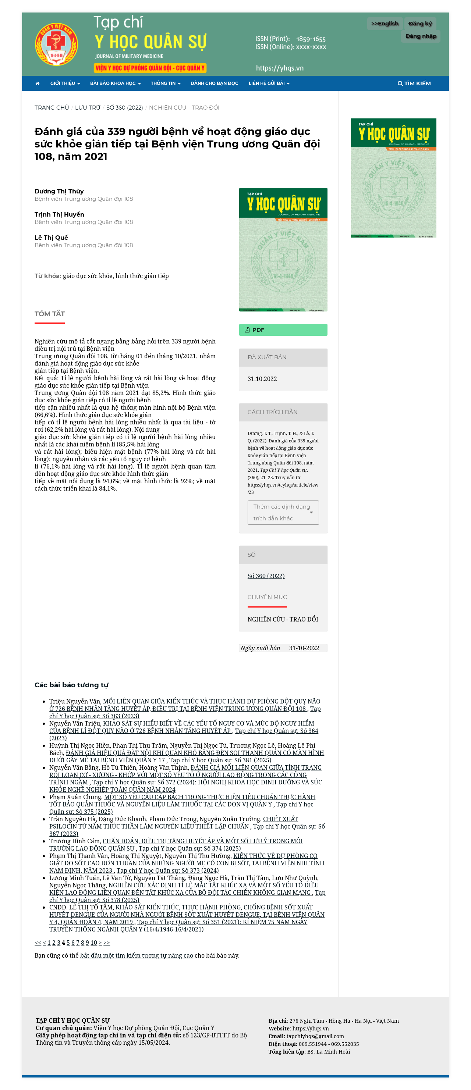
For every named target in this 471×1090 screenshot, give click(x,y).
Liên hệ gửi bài (267, 83)
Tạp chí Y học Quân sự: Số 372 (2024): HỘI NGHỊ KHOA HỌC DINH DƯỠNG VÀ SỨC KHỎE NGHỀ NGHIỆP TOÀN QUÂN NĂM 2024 (185, 786)
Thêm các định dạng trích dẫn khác (282, 512)
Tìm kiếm (414, 83)
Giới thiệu (63, 83)
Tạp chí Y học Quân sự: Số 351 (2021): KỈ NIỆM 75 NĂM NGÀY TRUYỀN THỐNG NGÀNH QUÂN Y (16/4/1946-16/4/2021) (178, 925)
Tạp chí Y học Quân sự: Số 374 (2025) (190, 848)
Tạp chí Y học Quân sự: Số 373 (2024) (168, 870)
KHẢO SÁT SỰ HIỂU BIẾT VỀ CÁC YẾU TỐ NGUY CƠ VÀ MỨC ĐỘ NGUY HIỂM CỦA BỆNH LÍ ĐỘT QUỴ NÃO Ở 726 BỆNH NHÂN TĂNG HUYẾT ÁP (181, 727)
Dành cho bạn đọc (214, 83)
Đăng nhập (421, 36)
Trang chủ (52, 107)
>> (106, 942)
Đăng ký (420, 23)
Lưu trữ (87, 107)
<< (38, 942)
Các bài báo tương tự (72, 685)
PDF (258, 330)
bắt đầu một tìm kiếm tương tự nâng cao (136, 955)
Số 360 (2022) (124, 107)
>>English (385, 23)
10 (94, 942)
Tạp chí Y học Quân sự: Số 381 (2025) (220, 760)
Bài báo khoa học (113, 83)
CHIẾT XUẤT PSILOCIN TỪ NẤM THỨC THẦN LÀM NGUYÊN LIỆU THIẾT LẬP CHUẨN (173, 822)
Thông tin (164, 83)
